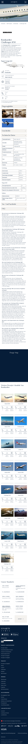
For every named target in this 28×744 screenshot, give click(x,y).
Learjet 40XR (7, 518)
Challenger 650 (20, 426)
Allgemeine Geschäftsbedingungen (8, 733)
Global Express (20, 541)
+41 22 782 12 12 (7, 591)
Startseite (3, 23)
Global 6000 (7, 472)
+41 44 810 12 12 (7, 601)
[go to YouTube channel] (5, 630)
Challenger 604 (7, 564)
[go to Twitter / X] (7, 630)
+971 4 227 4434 (7, 612)
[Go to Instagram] (1, 630)
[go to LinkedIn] (9, 630)
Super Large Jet (8, 77)
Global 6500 (20, 403)
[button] (25, 2)
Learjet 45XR (7, 541)
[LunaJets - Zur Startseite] (14, 2)
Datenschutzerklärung (22, 733)
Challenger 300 (20, 518)
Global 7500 (7, 426)
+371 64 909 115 (6, 620)
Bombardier (15, 23)
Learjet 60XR (20, 472)
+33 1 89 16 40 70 (20, 601)
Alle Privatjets (9, 23)
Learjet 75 (20, 449)
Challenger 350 (7, 449)
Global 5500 (7, 403)
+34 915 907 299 (20, 612)
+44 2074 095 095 (20, 591)
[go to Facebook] (3, 630)
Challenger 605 (7, 495)
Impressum (3, 736)
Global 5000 (20, 495)
